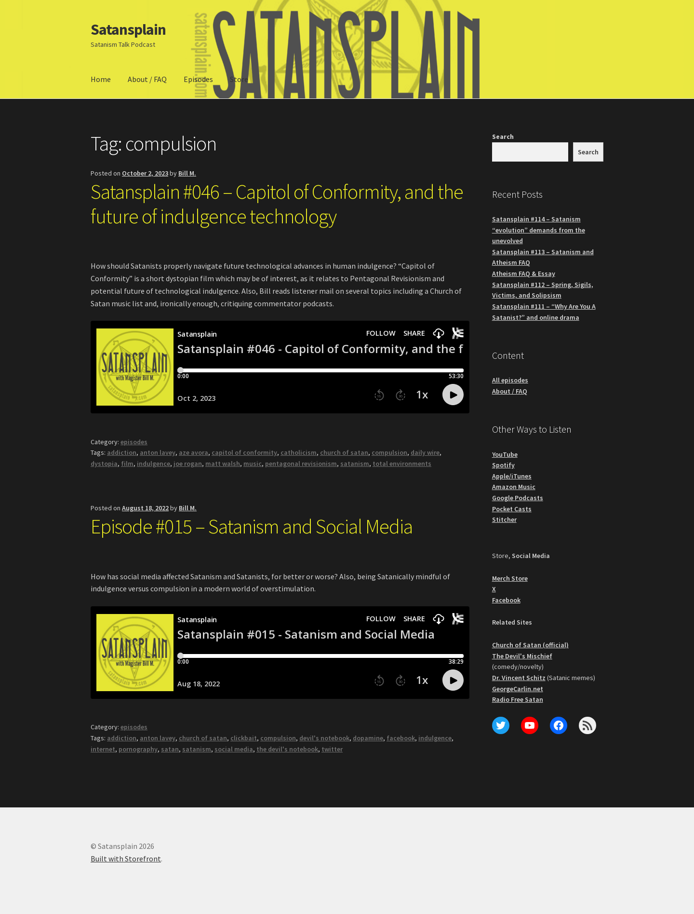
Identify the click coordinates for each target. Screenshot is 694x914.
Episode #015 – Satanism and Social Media (252, 526)
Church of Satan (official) (530, 645)
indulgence (153, 463)
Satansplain (128, 29)
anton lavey (157, 452)
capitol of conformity (244, 452)
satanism (354, 463)
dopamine (368, 738)
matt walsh (222, 463)
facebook (401, 738)
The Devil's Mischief (522, 656)
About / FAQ (147, 79)
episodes (133, 441)
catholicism (298, 452)
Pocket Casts (512, 509)
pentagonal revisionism (301, 463)
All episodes (510, 380)
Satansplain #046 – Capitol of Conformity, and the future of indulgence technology (277, 204)
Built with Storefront (126, 858)
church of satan (344, 452)
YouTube (505, 454)
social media (233, 749)
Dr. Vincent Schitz (519, 677)
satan (170, 749)
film (127, 463)
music (252, 463)
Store (239, 79)
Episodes (198, 79)
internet (103, 749)
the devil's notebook (287, 749)
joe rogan (188, 463)
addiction (121, 452)
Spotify (503, 465)
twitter (332, 749)
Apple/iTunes (512, 476)
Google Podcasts (517, 497)
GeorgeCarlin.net (517, 688)
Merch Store (510, 578)
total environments (402, 463)
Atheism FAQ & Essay (523, 273)
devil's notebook (324, 738)
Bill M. (187, 173)
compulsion (389, 452)
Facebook (506, 600)
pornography (138, 749)
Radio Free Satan (517, 699)
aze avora (193, 452)
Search (503, 136)
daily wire (425, 452)
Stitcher (504, 519)
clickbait (243, 738)
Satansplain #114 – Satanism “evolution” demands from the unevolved (538, 230)
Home (101, 79)
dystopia (104, 463)
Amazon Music (513, 486)
